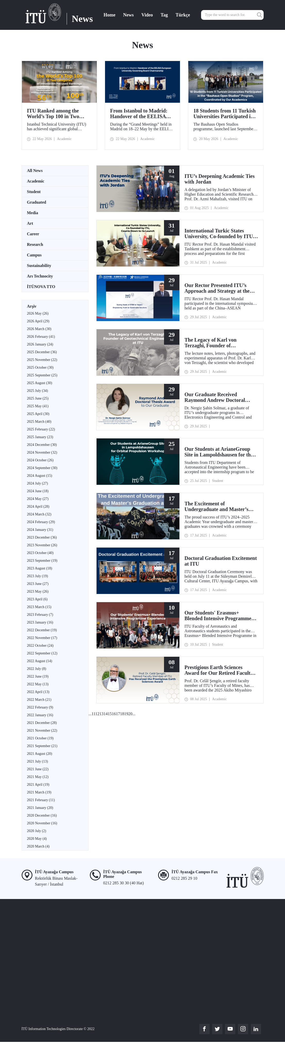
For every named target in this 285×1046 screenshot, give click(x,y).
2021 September (42, 746)
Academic (36, 181)
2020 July (36, 831)
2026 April (38, 321)
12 (97, 714)
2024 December (42, 445)
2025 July (37, 391)
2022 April (38, 692)
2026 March (39, 329)
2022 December (42, 630)
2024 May (38, 499)
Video (147, 15)
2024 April (38, 506)
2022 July (36, 669)
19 (126, 714)
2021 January (40, 808)
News (128, 15)
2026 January (40, 344)
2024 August (39, 476)
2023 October (40, 553)
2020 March (38, 846)
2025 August (39, 383)
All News (35, 170)
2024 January (40, 530)
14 (105, 714)
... (90, 714)
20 (130, 714)
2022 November (42, 638)
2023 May (38, 591)
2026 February (41, 337)
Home (109, 15)
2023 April (37, 599)
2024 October (40, 460)
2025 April (38, 414)
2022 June (38, 676)
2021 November (42, 730)
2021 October (40, 738)
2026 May (38, 313)
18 (122, 714)
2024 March (39, 514)
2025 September (42, 375)
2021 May (38, 777)
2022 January (40, 715)
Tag (164, 15)
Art (30, 223)
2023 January (40, 622)
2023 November (42, 545)
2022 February (40, 707)
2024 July (37, 483)
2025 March (39, 421)
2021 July (37, 761)
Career (33, 234)
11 (94, 714)
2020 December (42, 815)
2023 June (38, 584)
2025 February (41, 429)
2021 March (39, 792)
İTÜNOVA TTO (41, 286)
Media (32, 213)
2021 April (38, 784)
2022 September (42, 653)
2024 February (41, 522)
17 (118, 714)
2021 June (38, 769)
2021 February (41, 800)
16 (114, 714)
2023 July (37, 576)
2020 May (37, 839)
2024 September (42, 468)
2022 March (39, 700)
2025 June (38, 398)
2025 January (40, 437)
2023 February (40, 615)
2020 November (42, 823)
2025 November (42, 360)
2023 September (42, 561)
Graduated (36, 202)
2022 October (40, 645)
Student (34, 191)
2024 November (42, 452)
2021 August (39, 754)
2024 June (38, 491)
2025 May (38, 406)
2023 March (39, 607)
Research (35, 244)
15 (110, 714)
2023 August (39, 568)
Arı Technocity (40, 276)
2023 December (42, 537)
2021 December (42, 723)
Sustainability (39, 265)
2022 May (38, 684)
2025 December (42, 352)
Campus (34, 255)
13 (101, 714)
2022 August (39, 661)
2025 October (40, 367)
